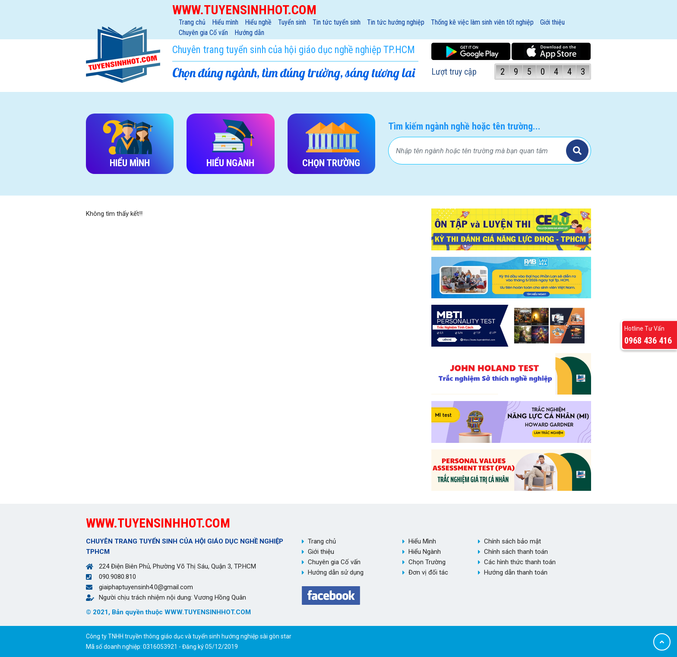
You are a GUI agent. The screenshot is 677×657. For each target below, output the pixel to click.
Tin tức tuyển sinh (337, 22)
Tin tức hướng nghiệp (395, 22)
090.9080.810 (117, 577)
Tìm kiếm (577, 150)
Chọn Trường (427, 562)
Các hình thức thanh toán (520, 562)
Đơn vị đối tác (428, 572)
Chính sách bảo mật (512, 541)
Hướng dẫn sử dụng (336, 572)
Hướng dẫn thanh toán (515, 572)
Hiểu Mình (422, 541)
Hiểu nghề (258, 22)
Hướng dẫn (249, 32)
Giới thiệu (552, 22)
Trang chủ (192, 22)
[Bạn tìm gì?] (478, 150)
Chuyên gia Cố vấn (203, 32)
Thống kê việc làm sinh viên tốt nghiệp (482, 22)
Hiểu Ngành (424, 552)
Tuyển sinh (292, 22)
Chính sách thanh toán (516, 552)
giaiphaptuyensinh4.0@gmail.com (146, 587)
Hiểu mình (225, 22)
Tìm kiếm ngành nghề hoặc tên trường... (464, 126)
